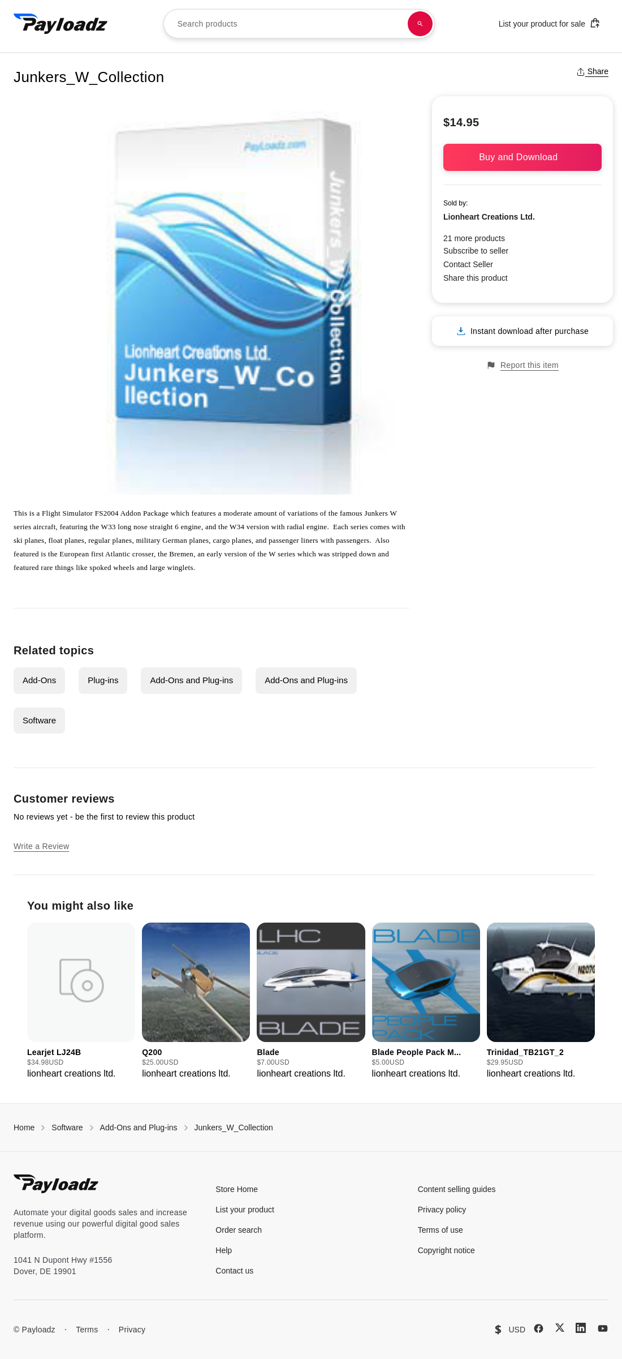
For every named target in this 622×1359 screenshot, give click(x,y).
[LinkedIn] (581, 1328)
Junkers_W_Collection (234, 1127)
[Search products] (420, 23)
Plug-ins (103, 680)
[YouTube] (602, 1328)
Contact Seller (468, 264)
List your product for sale (550, 23)
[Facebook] (538, 1328)
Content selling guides (457, 1189)
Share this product (475, 277)
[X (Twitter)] (559, 1327)
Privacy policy (442, 1209)
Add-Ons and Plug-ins (191, 680)
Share (592, 71)
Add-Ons (39, 680)
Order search (238, 1229)
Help (223, 1250)
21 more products (474, 238)
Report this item (522, 365)
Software (39, 720)
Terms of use (440, 1229)
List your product (244, 1209)
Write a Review (41, 846)
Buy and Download (522, 157)
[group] (81, 1002)
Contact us (234, 1270)
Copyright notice (446, 1250)
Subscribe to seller (475, 250)
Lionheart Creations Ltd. (489, 216)
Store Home (236, 1189)
